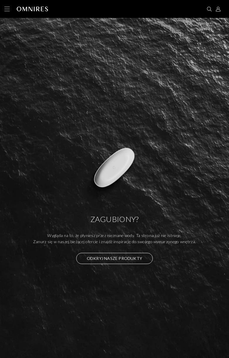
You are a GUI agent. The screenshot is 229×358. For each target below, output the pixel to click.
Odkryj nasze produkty (114, 258)
